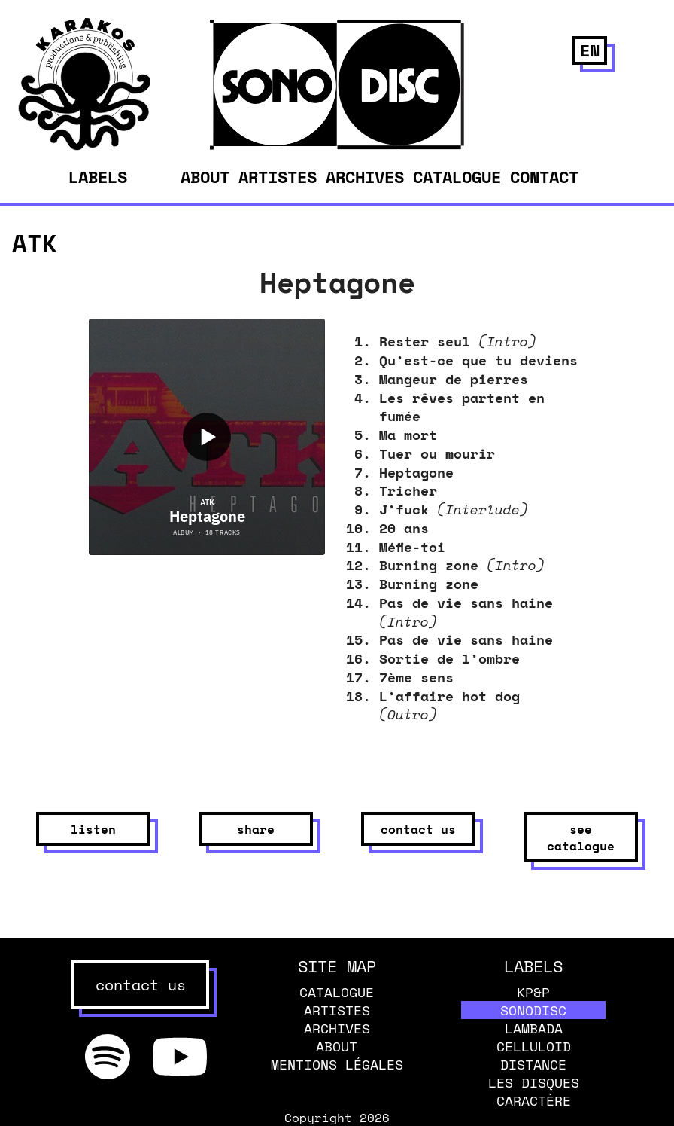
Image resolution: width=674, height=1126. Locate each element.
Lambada (534, 1028)
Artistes (277, 176)
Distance (533, 1064)
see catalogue (581, 837)
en (590, 50)
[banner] (84, 146)
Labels (97, 177)
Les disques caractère (533, 1091)
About (205, 176)
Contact (544, 176)
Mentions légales (337, 1064)
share (256, 829)
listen (93, 829)
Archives (365, 176)
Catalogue (457, 176)
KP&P (533, 992)
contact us (418, 829)
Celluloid (533, 1046)
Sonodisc (533, 1010)
